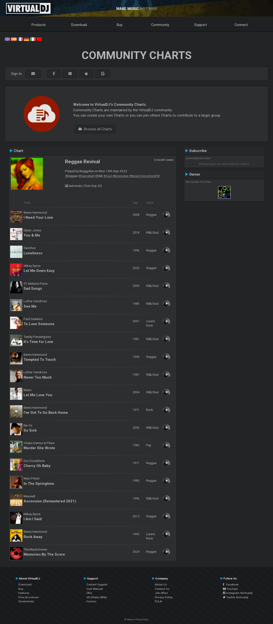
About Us (161, 584)
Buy (120, 25)
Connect (241, 25)
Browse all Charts (95, 129)
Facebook (231, 584)
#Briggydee (120, 176)
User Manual (94, 589)
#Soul (108, 176)
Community (160, 25)
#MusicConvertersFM (144, 176)
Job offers (161, 593)
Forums (91, 601)
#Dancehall (86, 176)
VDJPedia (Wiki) (96, 597)
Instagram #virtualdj (238, 593)
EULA (158, 601)
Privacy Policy (164, 597)
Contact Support (96, 584)
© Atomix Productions (136, 619)
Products (39, 25)
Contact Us (162, 589)
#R (67, 176)
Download (79, 25)
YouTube (230, 589)
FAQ (89, 593)
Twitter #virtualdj (235, 597)
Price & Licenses (28, 597)
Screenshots (26, 601)
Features (23, 593)
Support (200, 25)
